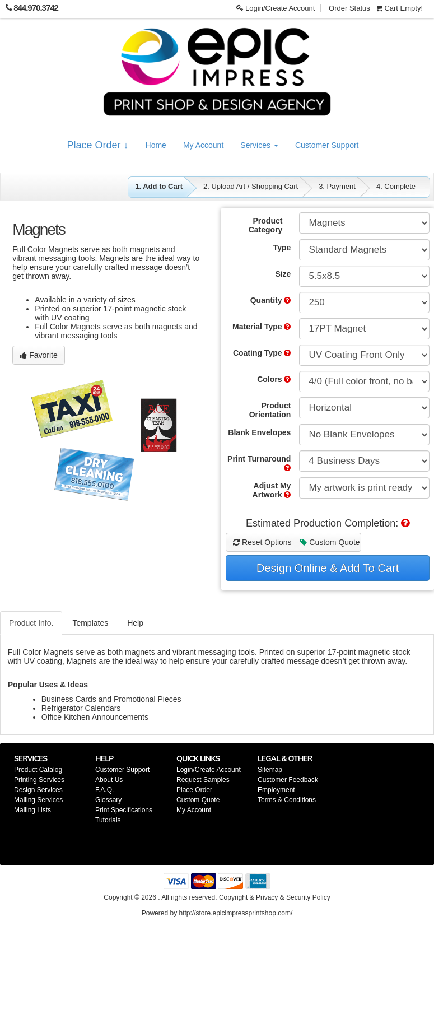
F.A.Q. (104, 790)
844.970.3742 (35, 7)
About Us (109, 780)
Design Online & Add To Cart (327, 568)
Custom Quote (330, 542)
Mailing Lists (32, 810)
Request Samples (203, 780)
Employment (276, 790)
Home (156, 145)
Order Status (349, 8)
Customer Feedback (288, 780)
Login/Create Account (275, 8)
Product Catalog (38, 770)
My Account (203, 145)
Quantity (270, 300)
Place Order (194, 790)
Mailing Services (38, 800)
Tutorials (108, 820)
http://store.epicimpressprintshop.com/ (235, 913)
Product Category (266, 225)
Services (259, 145)
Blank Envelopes (259, 432)
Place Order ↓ (98, 145)
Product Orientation (270, 410)
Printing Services (39, 780)
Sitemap (270, 770)
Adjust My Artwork (272, 490)
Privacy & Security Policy (293, 897)
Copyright (233, 897)
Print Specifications (123, 810)
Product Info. (31, 622)
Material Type (261, 326)
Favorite (38, 355)
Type (282, 247)
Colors (274, 379)
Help (135, 622)
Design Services (38, 790)
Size (283, 273)
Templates (90, 622)
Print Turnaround (259, 463)
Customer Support (327, 145)
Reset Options (262, 542)
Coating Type (262, 352)
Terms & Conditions (287, 800)
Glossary (108, 800)
